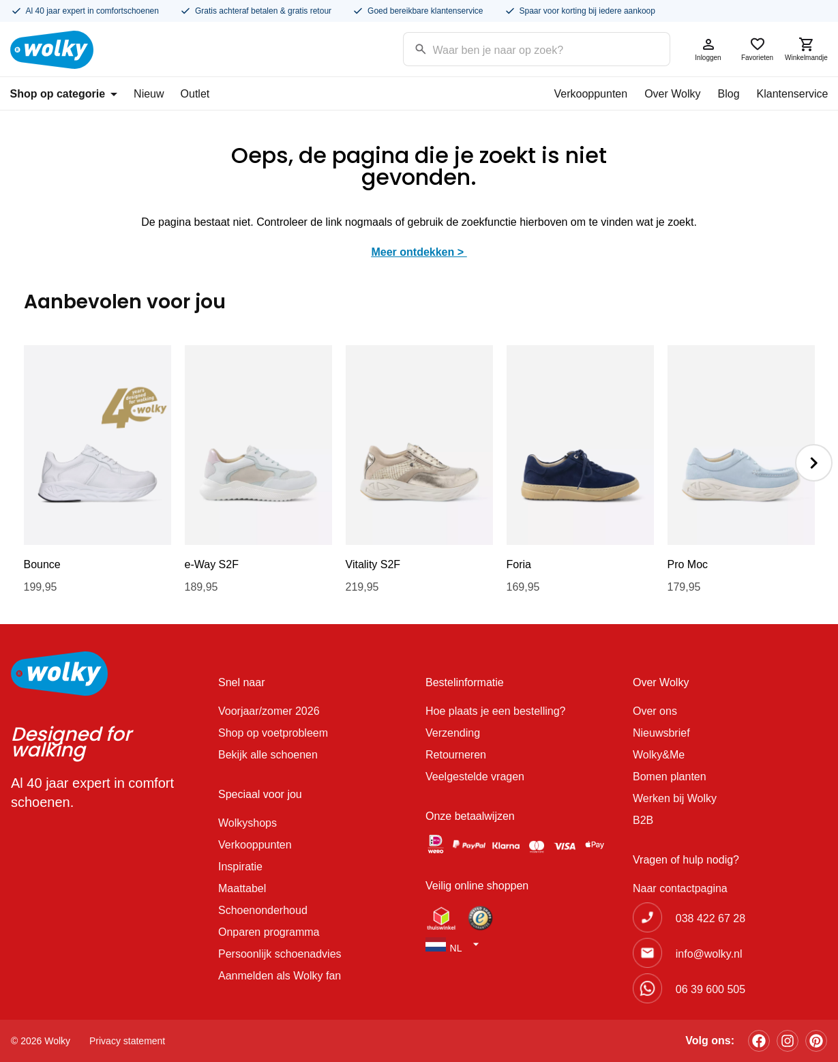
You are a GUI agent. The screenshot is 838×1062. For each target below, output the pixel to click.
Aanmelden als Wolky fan (279, 976)
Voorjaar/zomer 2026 (269, 711)
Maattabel (242, 888)
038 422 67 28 (710, 918)
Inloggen (708, 48)
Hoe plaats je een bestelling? (495, 711)
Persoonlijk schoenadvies (280, 954)
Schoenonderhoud (263, 910)
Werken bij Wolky (675, 798)
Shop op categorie (64, 94)
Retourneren (455, 755)
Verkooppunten (590, 94)
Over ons (655, 711)
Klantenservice (792, 94)
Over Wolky (672, 94)
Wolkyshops (247, 823)
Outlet (195, 94)
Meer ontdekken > (418, 252)
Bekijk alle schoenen (268, 755)
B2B (643, 820)
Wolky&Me (659, 755)
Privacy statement (127, 1040)
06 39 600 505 (710, 989)
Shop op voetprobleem (273, 733)
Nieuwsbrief (661, 733)
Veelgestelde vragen (474, 776)
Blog (729, 94)
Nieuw (149, 94)
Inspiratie (240, 866)
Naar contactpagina (680, 888)
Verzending (452, 733)
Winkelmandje (806, 48)
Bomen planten (669, 776)
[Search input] (519, 48)
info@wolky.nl (709, 954)
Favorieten (757, 48)
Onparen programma (269, 932)
